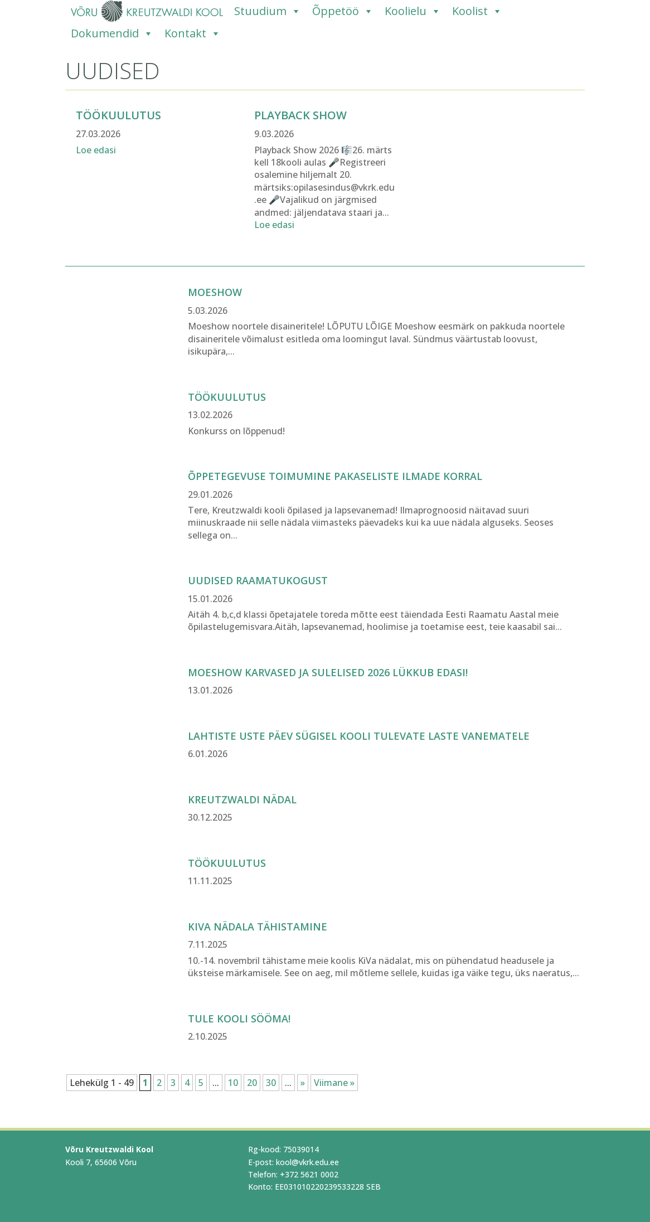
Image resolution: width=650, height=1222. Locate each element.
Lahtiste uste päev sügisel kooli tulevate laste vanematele (359, 736)
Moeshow (215, 292)
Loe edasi (96, 150)
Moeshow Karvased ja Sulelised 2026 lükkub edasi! (328, 672)
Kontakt (192, 33)
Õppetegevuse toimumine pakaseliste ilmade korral (335, 476)
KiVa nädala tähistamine (257, 926)
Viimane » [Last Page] (334, 1082)
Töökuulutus (118, 115)
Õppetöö (342, 11)
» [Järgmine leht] (302, 1082)
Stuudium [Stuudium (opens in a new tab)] (267, 11)
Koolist (477, 11)
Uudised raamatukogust (258, 580)
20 (252, 1082)
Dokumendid (112, 33)
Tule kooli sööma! (239, 1018)
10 (233, 1082)
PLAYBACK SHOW (300, 115)
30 (271, 1082)
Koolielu (413, 11)
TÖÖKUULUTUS (227, 397)
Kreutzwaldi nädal (242, 799)
